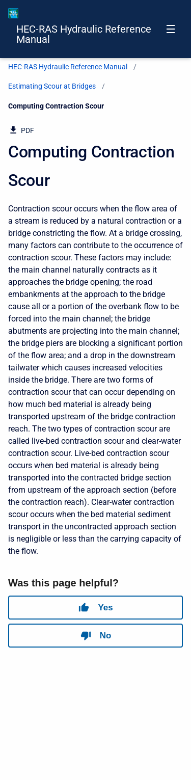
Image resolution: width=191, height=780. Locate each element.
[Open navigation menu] (171, 29)
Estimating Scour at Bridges (52, 86)
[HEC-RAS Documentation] (13, 13)
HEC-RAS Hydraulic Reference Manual (83, 34)
